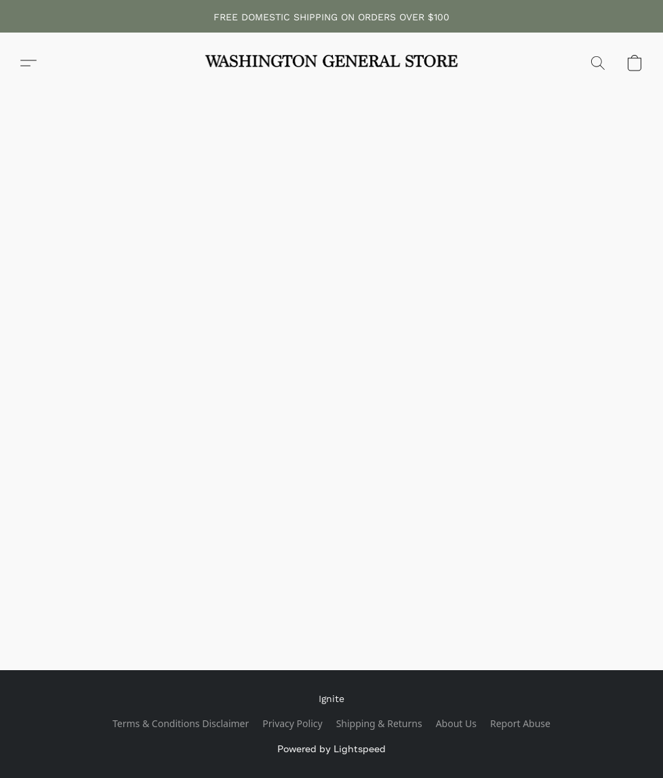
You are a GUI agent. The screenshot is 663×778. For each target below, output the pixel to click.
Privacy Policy (292, 723)
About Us (456, 723)
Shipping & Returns (379, 723)
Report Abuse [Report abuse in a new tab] (520, 723)
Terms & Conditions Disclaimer (181, 723)
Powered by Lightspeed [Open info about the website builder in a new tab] (331, 748)
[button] (331, 63)
